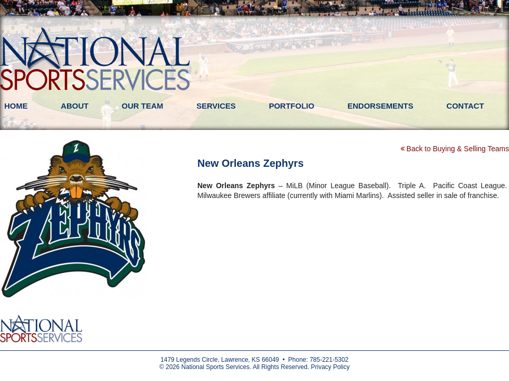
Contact (465, 105)
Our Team (142, 105)
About (74, 105)
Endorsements (380, 105)
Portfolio (292, 105)
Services (216, 105)
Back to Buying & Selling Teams (454, 148)
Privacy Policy (330, 367)
